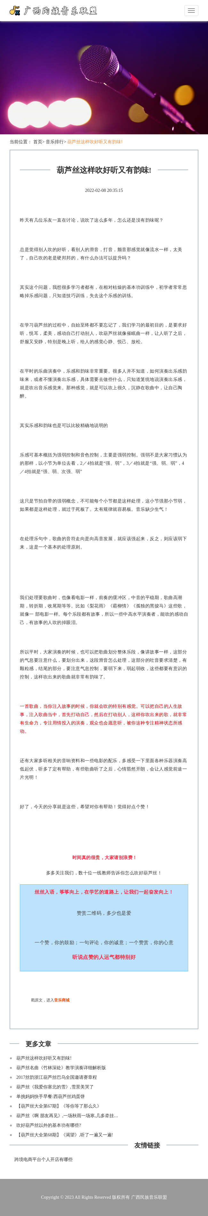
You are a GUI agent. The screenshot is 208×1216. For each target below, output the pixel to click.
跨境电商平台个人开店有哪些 (43, 1159)
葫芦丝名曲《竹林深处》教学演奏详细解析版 (61, 1067)
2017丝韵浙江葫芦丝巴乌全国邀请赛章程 (56, 1077)
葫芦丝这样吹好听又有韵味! (95, 141)
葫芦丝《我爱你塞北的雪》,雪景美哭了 (55, 1087)
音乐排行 (55, 141)
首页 (37, 141)
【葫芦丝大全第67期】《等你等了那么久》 (58, 1106)
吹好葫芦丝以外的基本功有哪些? (48, 1125)
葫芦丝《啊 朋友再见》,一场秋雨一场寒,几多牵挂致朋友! (72, 1115)
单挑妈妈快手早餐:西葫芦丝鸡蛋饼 (50, 1096)
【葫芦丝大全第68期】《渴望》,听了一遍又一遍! (64, 1135)
